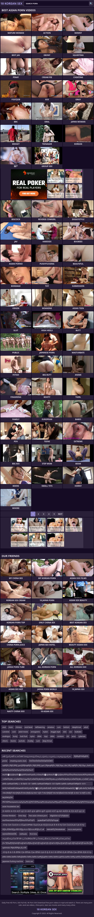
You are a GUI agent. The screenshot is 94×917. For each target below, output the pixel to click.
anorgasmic (35, 732)
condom (60, 736)
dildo (39, 736)
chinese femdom (9, 815)
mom (11, 727)
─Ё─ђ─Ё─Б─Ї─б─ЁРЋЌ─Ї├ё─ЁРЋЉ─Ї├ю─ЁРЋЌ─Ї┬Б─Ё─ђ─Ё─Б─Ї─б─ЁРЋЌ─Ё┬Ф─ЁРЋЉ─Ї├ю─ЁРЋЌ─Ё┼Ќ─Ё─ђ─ (47, 852)
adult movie (23, 732)
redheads (23, 834)
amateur (51, 727)
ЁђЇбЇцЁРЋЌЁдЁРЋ (81, 756)
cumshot (5, 732)
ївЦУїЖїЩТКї (7, 797)
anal (4, 727)
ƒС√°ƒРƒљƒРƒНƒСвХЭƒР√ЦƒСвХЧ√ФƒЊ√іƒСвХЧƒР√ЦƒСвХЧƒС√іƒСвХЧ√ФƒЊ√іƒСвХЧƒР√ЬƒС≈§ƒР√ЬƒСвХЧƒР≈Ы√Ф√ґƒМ (47, 843)
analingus (6, 736)
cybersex (81, 736)
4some (13, 741)
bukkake (78, 732)
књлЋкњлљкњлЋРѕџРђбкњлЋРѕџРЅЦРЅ (18, 820)
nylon (32, 736)
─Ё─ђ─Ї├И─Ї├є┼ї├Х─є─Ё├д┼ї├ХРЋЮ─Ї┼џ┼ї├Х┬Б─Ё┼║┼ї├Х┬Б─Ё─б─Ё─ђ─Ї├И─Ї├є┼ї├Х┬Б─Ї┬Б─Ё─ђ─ (43, 825)
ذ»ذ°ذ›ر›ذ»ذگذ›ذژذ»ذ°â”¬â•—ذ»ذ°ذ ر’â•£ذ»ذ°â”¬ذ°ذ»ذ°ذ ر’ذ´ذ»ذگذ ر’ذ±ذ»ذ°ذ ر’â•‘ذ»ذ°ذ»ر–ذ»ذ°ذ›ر (36, 838)
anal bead (28, 727)
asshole (22, 741)
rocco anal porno (74, 829)
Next (60, 514)
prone (4, 761)
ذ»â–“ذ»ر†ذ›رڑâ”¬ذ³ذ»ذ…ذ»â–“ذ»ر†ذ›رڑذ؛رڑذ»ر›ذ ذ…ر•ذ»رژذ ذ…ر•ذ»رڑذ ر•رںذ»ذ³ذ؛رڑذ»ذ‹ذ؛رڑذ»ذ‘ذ (36, 756)
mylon (45, 732)
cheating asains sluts (18, 761)
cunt (38, 741)
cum (59, 727)
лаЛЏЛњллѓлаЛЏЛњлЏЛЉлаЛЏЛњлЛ (17, 770)
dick (64, 732)
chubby (30, 741)
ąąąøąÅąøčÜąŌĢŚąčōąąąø (47, 820)
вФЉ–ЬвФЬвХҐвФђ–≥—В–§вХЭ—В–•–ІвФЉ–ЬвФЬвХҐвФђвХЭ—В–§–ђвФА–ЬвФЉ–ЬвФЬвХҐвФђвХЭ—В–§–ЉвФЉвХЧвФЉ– (44, 784)
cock (14, 732)
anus (74, 736)
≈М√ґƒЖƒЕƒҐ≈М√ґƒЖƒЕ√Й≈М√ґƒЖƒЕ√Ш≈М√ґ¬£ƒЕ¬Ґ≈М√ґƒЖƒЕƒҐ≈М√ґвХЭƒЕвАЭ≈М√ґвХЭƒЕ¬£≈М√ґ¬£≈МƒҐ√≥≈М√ (46, 793)
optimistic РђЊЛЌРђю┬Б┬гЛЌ (14, 847)
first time (33, 834)
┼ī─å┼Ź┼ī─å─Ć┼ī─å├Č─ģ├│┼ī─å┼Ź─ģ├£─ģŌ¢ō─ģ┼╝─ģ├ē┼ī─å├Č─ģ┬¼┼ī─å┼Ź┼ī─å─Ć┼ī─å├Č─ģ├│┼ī (43, 811)
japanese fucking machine (12, 861)
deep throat (47, 741)
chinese (19, 727)
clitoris (5, 741)
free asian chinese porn (38, 815)
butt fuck (23, 736)
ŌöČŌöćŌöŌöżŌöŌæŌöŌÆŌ (41, 761)
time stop (22, 815)
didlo (52, 736)
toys (46, 736)
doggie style (55, 732)
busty (15, 736)
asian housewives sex (10, 806)
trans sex (29, 861)
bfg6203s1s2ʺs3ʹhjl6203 (59, 815)
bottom (66, 727)
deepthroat (76, 727)
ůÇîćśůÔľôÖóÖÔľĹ (9, 834)
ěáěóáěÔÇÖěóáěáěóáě (56, 829)
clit (68, 736)
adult (86, 727)
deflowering (40, 727)
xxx (70, 732)
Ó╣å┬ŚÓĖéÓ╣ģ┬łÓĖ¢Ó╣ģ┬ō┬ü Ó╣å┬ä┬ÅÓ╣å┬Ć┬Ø (23, 829)
